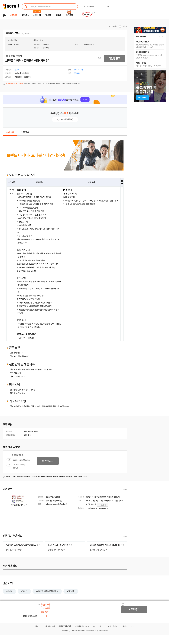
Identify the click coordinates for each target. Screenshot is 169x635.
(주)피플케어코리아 (12, 33)
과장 (25, 435)
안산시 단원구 (33, 431)
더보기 (125, 490)
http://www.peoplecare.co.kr (97, 508)
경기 (25, 431)
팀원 (29, 435)
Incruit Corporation (87, 631)
